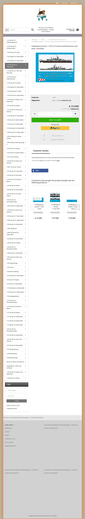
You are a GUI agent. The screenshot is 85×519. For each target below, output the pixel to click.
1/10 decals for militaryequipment (11, 41)
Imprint (7, 435)
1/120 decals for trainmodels (15, 61)
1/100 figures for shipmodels (15, 57)
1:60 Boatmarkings (12, 358)
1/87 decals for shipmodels (14, 335)
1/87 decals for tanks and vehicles (14, 340)
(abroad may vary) (66, 101)
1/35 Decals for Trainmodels (14, 216)
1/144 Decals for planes (13, 83)
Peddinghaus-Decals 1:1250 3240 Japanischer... (39, 207)
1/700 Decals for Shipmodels (15, 292)
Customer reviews (41, 151)
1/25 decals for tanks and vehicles (14, 162)
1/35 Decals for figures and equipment (14, 373)
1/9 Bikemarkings (11, 354)
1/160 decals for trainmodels (15, 116)
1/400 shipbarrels (11, 229)
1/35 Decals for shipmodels (14, 206)
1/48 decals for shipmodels (14, 253)
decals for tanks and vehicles (15, 362)
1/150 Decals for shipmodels (15, 96)
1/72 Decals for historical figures (13, 308)
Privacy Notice (9, 443)
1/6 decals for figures (12, 280)
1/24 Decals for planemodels (15, 153)
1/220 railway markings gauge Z (15, 144)
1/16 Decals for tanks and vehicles (14, 111)
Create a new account (12, 406)
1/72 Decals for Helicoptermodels (11, 302)
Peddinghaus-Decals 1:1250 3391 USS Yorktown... (55, 207)
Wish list (73, 3)
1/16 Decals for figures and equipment (14, 101)
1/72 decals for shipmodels (14, 317)
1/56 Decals (10, 268)
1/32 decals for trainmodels (14, 190)
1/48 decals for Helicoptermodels (11, 248)
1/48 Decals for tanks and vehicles (14, 258)
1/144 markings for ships (13, 91)
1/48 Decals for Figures (13, 243)
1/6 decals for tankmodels (14, 284)
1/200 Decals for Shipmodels (15, 133)
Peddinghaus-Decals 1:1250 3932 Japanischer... (72, 207)
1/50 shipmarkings (12, 263)
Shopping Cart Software (35, 516)
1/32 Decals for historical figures (13, 181)
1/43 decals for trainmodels (14, 239)
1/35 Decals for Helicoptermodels (11, 201)
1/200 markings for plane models (13, 138)
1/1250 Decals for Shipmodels (11, 66)
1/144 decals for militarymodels (11, 78)
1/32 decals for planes (13, 186)
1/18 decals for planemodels (14, 120)
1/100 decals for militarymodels (11, 47)
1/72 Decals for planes (13, 313)
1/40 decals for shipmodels (14, 225)
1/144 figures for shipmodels (15, 87)
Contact (7, 432)
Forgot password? (11, 409)
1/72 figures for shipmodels (14, 325)
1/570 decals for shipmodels (14, 276)
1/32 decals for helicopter (14, 175)
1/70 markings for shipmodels (15, 288)
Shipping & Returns (10, 446)
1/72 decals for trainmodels (14, 321)
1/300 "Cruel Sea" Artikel (13, 167)
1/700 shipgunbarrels (12, 296)
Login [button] (64, 3)
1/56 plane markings (12, 272)
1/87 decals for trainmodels (14, 346)
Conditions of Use (10, 439)
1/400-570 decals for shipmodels (12, 234)
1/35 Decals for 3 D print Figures (13, 195)
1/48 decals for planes (13, 378)
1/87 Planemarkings (12, 350)
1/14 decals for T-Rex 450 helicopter (14, 72)
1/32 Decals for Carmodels (14, 171)
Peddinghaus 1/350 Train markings (13, 367)
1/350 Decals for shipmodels (15, 220)
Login (58, 161)
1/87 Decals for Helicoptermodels (11, 330)
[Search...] (7, 30)
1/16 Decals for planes (13, 106)
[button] (57, 3)
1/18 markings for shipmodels (15, 128)
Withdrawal (8, 428)
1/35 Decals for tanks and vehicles (14, 211)
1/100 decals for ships (13, 53)
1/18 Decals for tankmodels (14, 124)
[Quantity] (55, 114)
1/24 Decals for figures (13, 149)
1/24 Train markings (12, 157)
